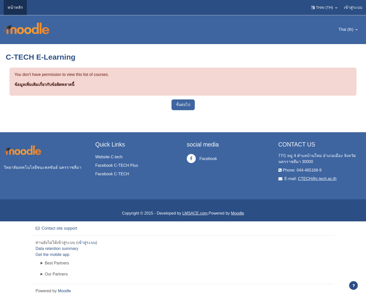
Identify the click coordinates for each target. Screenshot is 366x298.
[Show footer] (353, 285)
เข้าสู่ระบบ (353, 7)
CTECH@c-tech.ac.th (317, 179)
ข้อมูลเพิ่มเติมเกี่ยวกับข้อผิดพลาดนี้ (44, 84)
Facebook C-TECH (112, 174)
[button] (324, 7)
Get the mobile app (52, 254)
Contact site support (56, 228)
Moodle (237, 213)
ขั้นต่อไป (183, 104)
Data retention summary (57, 248)
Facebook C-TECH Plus (116, 165)
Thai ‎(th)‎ (346, 29)
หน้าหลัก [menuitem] (15, 7)
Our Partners (56, 274)
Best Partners (57, 263)
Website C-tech (109, 157)
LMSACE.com (194, 213)
